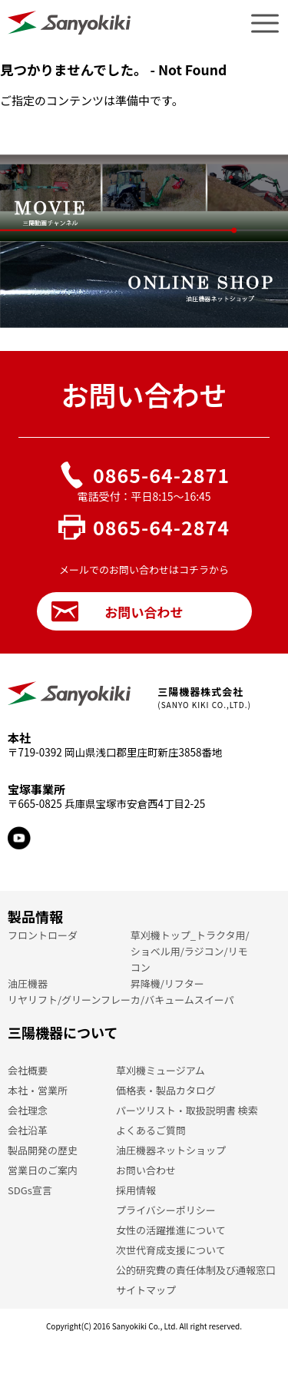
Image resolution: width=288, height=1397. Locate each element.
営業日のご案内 (43, 1170)
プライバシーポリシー (166, 1210)
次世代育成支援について (171, 1250)
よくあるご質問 (151, 1130)
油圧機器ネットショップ (171, 1150)
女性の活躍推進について (171, 1230)
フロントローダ (43, 935)
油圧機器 (28, 983)
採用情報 (136, 1190)
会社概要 (28, 1070)
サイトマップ (146, 1290)
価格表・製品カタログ (166, 1090)
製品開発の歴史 (43, 1150)
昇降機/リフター (167, 983)
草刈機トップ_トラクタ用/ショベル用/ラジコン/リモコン (190, 951)
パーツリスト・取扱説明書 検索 (187, 1110)
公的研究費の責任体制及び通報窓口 (196, 1270)
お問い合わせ (117, 611)
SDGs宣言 (30, 1190)
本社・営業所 (38, 1090)
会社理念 (28, 1110)
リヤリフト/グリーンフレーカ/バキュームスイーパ (121, 999)
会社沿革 (28, 1130)
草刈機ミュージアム (160, 1070)
